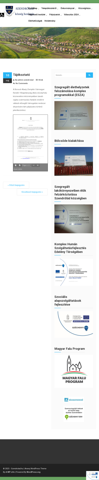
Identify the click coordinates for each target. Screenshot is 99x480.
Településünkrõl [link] (50, 8)
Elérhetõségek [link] (35, 21)
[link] (2, 15)
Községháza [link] (86, 8)
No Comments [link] (22, 83)
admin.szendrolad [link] (26, 80)
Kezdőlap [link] (34, 8)
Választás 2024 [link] (72, 14)
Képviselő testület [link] (38, 14)
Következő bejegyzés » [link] (32, 192)
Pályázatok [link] (56, 14)
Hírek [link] (40, 80)
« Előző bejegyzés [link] (16, 185)
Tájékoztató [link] (21, 75)
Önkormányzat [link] (69, 8)
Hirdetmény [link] (49, 21)
